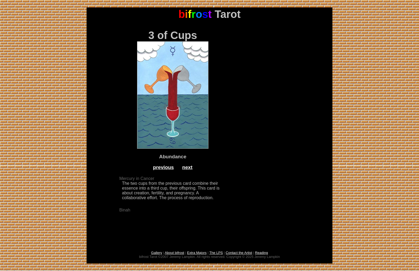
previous (163, 167)
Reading (261, 253)
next (187, 167)
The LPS (216, 253)
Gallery (156, 253)
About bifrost (174, 253)
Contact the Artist (239, 253)
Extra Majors (197, 253)
